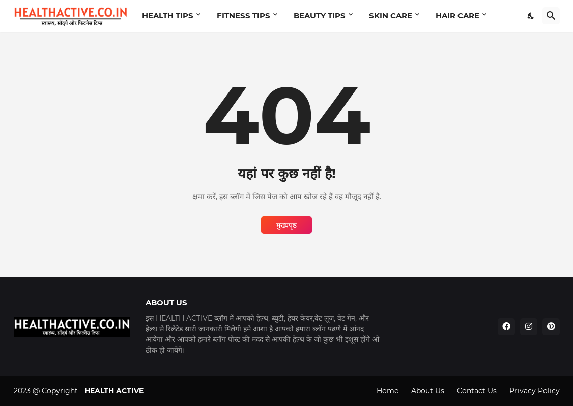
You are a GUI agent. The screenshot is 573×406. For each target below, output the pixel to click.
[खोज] (551, 15)
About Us (427, 390)
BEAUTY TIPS (320, 15)
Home (387, 390)
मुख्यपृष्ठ (286, 225)
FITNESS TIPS (243, 15)
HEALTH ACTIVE (114, 390)
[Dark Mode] (531, 15)
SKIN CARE (390, 15)
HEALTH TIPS (167, 15)
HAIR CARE (457, 15)
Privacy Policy (534, 390)
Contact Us (477, 390)
